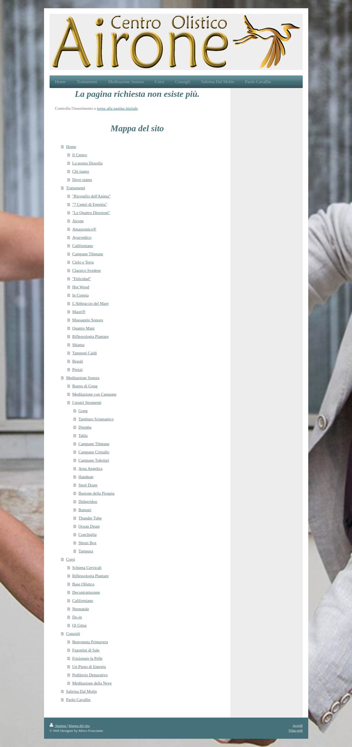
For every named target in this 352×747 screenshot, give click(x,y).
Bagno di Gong (85, 386)
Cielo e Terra (83, 262)
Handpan (85, 477)
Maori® (79, 312)
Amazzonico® (84, 229)
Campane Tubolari (93, 460)
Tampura (85, 551)
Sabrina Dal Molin (81, 691)
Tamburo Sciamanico (96, 419)
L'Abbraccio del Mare (90, 303)
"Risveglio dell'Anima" (91, 196)
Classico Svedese (86, 270)
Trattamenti (75, 188)
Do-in (77, 617)
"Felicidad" (81, 279)
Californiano (82, 245)
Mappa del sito (79, 726)
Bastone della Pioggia (96, 493)
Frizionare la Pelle (87, 658)
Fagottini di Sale (86, 650)
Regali (77, 361)
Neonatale (80, 609)
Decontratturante (86, 592)
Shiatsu (78, 345)
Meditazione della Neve (92, 683)
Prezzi (77, 369)
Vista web (295, 730)
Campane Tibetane (87, 254)
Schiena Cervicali (87, 567)
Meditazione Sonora (82, 378)
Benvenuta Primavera (90, 642)
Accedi (298, 725)
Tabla (83, 435)
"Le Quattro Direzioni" (91, 212)
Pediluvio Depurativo (90, 675)
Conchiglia (87, 534)
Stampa (58, 726)
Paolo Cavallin (78, 699)
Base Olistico (83, 584)
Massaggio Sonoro (87, 320)
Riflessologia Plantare (90, 336)
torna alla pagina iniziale (117, 108)
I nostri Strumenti (87, 402)
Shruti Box (87, 543)
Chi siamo (80, 171)
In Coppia (80, 295)
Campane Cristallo (93, 452)
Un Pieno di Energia (89, 666)
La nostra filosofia (87, 163)
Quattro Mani (83, 328)
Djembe (84, 427)
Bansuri (84, 510)
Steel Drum (87, 485)
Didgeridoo (87, 501)
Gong (83, 411)
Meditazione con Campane (94, 394)
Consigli (73, 633)
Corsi (70, 559)
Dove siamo (82, 179)
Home (71, 146)
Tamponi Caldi (84, 353)
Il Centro (79, 155)
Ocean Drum (89, 526)
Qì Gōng (79, 625)
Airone (78, 221)
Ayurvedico (81, 237)
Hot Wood (80, 287)
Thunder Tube (90, 518)
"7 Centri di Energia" (89, 204)
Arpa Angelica (90, 468)
